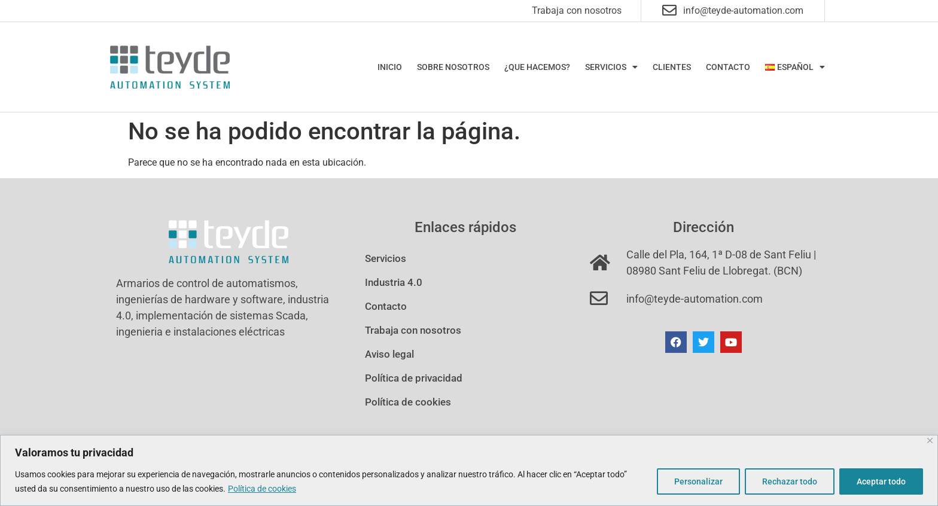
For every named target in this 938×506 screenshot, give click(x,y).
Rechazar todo (789, 481)
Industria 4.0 (393, 282)
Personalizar (698, 481)
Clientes (672, 67)
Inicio (389, 67)
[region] (469, 470)
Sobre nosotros (453, 67)
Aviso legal (389, 354)
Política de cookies (262, 488)
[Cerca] (930, 440)
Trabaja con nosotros (577, 10)
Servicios (611, 67)
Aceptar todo (881, 481)
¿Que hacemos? (537, 67)
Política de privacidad (413, 378)
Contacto (728, 67)
